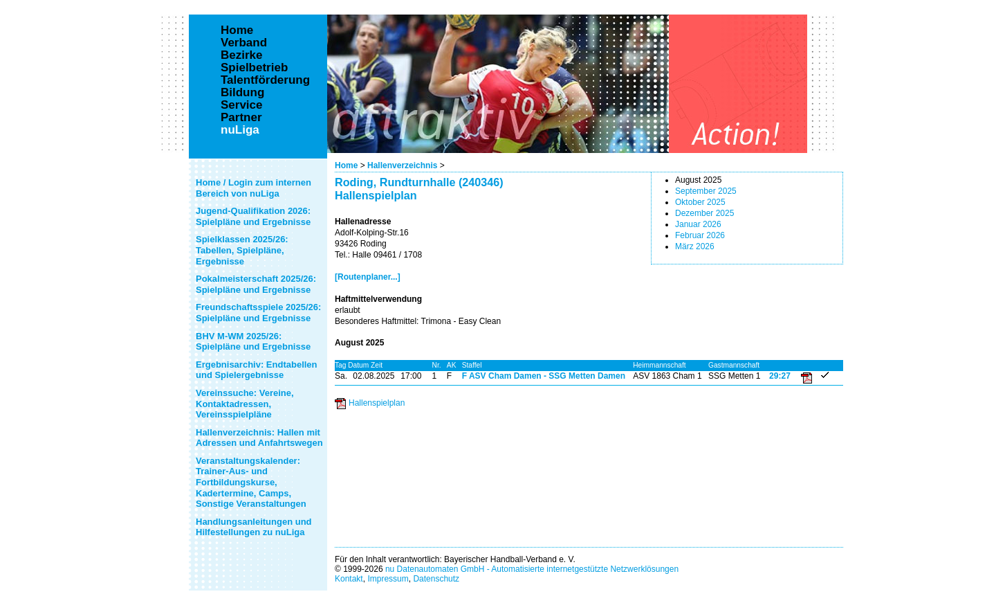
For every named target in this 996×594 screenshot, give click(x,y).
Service (242, 105)
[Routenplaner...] (367, 277)
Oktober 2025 (700, 202)
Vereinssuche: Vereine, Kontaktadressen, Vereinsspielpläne (245, 404)
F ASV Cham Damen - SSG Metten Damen (543, 376)
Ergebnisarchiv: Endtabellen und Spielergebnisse (256, 370)
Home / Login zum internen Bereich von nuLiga (253, 188)
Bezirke (241, 55)
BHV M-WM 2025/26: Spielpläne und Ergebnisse (253, 341)
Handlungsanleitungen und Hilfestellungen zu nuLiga (254, 527)
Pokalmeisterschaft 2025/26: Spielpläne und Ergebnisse (256, 284)
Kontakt (349, 579)
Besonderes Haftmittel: (376, 321)
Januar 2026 (698, 224)
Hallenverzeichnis (402, 165)
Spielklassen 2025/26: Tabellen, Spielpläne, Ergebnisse (242, 250)
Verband (244, 43)
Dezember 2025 (704, 213)
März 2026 (694, 246)
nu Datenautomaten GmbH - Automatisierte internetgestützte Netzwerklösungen (532, 569)
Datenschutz (436, 579)
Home (346, 165)
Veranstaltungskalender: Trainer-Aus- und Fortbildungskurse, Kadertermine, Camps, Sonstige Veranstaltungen (251, 482)
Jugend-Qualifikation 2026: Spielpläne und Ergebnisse (253, 216)
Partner (241, 117)
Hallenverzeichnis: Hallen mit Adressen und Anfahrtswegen (259, 438)
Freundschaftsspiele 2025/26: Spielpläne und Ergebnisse (258, 312)
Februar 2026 (700, 235)
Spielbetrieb (254, 68)
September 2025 (706, 191)
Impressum (387, 579)
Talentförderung (265, 80)
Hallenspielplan (377, 403)
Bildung (242, 93)
